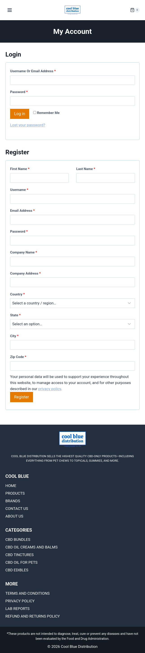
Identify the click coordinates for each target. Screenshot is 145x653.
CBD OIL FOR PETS (21, 562)
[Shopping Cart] (135, 10)
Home (10, 485)
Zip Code (18, 357)
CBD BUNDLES (17, 539)
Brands (12, 501)
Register (21, 397)
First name (19, 169)
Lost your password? (27, 125)
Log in (19, 113)
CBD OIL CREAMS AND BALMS (31, 547)
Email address (23, 211)
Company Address (25, 273)
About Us (14, 516)
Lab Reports (17, 608)
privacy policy (49, 389)
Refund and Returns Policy (32, 616)
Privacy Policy (20, 601)
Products (15, 493)
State (15, 315)
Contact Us (16, 508)
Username (20, 190)
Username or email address (34, 71)
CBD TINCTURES (19, 555)
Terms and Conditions (27, 593)
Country (17, 294)
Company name (23, 252)
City (14, 336)
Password (20, 92)
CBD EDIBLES (16, 570)
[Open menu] (9, 10)
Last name (85, 169)
